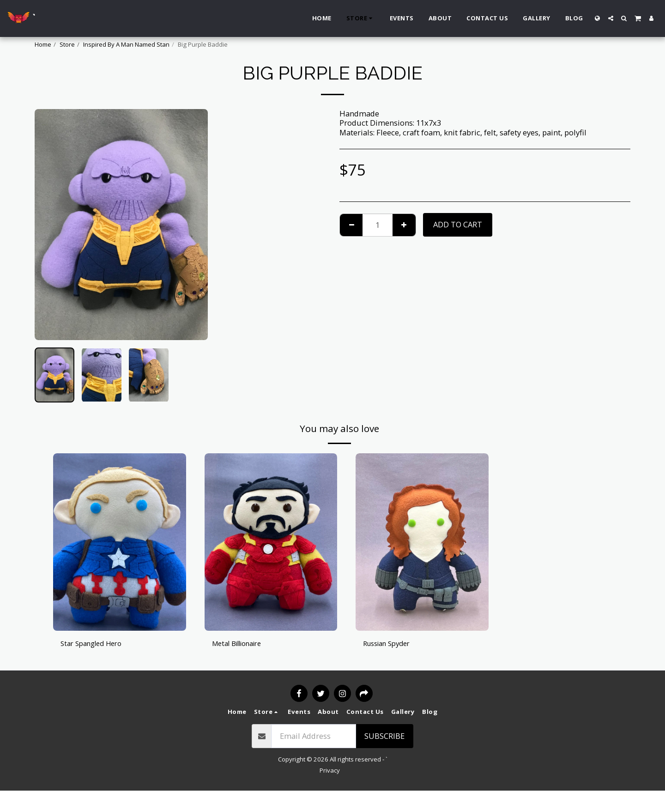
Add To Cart (457, 224)
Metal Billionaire (242, 643)
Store (67, 44)
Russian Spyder (390, 643)
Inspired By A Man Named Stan (126, 44)
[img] (119, 541)
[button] (611, 18)
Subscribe (384, 736)
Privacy (330, 771)
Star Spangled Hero (95, 643)
